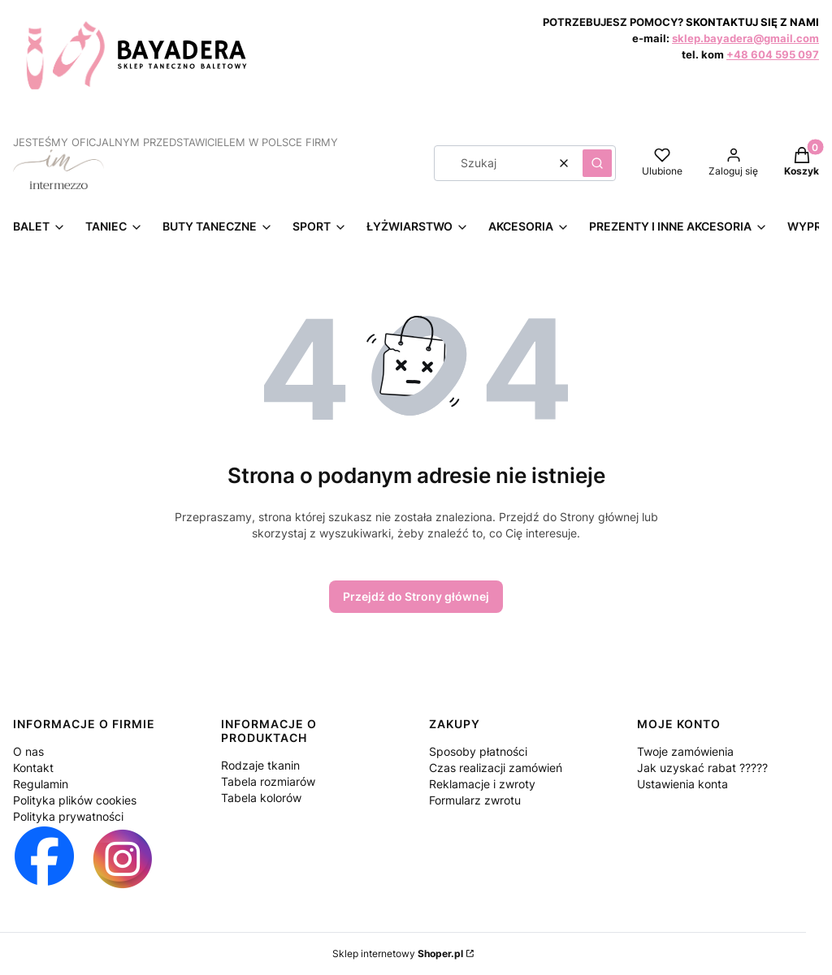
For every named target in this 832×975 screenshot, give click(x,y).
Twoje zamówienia (685, 751)
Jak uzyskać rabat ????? (702, 767)
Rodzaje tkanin (260, 765)
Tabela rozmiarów (268, 781)
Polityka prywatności (68, 816)
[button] (597, 163)
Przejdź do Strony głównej (416, 596)
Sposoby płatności (478, 751)
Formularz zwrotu (475, 800)
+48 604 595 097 (772, 54)
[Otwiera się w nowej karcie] (44, 859)
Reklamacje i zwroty (482, 784)
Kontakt (33, 767)
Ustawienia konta (682, 784)
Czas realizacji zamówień (495, 767)
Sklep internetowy (397, 953)
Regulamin (40, 784)
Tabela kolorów (261, 798)
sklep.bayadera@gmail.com (745, 38)
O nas (28, 751)
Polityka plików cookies (74, 800)
